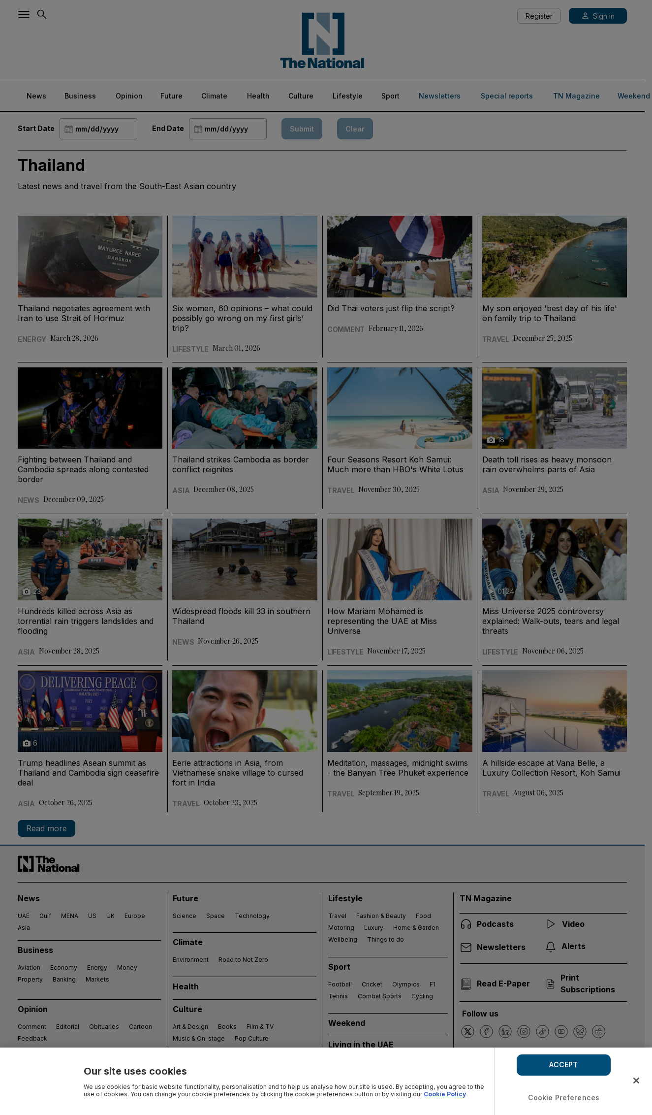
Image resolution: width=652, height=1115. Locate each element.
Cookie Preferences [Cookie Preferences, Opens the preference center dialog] (564, 1097)
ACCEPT (563, 1064)
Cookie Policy (445, 1094)
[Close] (636, 1080)
